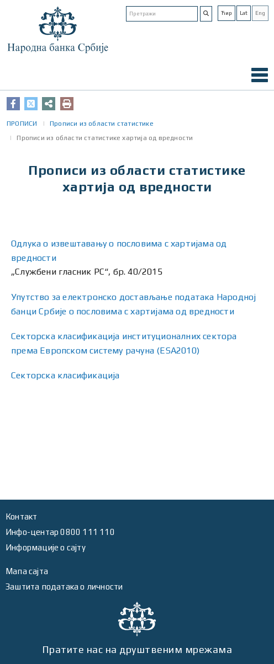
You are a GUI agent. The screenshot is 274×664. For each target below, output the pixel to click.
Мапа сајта (27, 571)
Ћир (226, 13)
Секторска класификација (65, 375)
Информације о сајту (46, 547)
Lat (243, 13)
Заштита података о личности (64, 586)
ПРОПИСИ (22, 123)
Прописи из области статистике (102, 123)
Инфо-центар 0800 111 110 (60, 532)
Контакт (21, 516)
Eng (260, 13)
